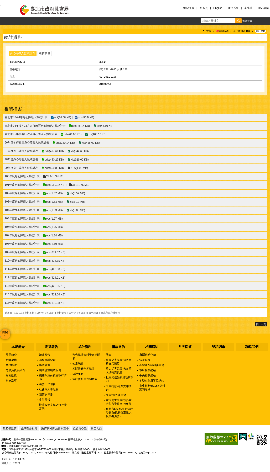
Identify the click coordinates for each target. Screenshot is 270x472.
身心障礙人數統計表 (22, 53)
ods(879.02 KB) (55, 252)
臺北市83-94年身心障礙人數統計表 (26, 117)
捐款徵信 (118, 347)
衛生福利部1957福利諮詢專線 (152, 387)
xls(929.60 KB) (80, 159)
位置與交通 (80, 428)
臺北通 (248, 8)
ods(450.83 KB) (54, 168)
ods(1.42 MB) (54, 193)
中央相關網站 (147, 375)
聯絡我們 (251, 347)
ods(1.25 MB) (54, 227)
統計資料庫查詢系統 (84, 379)
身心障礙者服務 (241, 31)
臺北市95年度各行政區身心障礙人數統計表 (31, 134)
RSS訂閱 (263, 8)
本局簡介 (18, 347)
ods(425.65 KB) (55, 286)
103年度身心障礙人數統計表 (22, 201)
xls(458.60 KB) (91, 142)
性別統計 (78, 363)
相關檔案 (13, 109)
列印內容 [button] (259, 37)
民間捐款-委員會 (116, 395)
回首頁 (204, 8)
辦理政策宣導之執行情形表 (53, 406)
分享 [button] (266, 21)
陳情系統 (233, 8)
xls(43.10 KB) (105, 125)
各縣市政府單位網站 (151, 380)
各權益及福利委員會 (151, 365)
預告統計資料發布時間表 (86, 356)
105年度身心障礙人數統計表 (22, 218)
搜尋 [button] (238, 20)
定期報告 (51, 347)
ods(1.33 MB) (54, 201)
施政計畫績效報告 (50, 370)
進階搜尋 (247, 20)
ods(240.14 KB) (65, 142)
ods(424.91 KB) (55, 277)
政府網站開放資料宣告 (55, 428)
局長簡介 (11, 354)
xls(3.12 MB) (77, 201)
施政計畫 (44, 365)
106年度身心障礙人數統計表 (22, 226)
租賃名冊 (44, 53)
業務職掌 (11, 365)
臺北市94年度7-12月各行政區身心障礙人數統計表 (35, 125)
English (217, 8)
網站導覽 (188, 8)
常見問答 (185, 347)
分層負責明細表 (15, 370)
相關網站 (151, 347)
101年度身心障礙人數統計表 (22, 184)
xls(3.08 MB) (77, 210)
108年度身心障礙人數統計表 (22, 243)
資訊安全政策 (29, 428)
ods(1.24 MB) (54, 235)
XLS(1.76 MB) (80, 184)
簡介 (108, 354)
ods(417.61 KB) (54, 151)
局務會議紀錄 (47, 359)
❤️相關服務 (222, 31)
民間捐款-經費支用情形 (119, 388)
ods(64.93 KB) (72, 134)
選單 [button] (6, 9)
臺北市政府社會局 (48, 10)
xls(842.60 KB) (80, 151)
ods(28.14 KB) (81, 125)
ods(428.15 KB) (55, 260)
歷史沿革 (11, 380)
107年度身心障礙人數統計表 (22, 235)
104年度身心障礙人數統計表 (22, 210)
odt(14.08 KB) (62, 117)
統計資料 (260, 31)
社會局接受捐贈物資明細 (119, 379)
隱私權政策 (10, 428)
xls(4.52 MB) (77, 193)
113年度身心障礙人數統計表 (22, 285)
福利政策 (11, 375)
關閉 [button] (5, 332)
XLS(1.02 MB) (79, 168)
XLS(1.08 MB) (54, 176)
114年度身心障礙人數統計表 (22, 294)
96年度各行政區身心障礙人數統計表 (27, 142)
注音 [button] (264, 37)
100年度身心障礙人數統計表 (22, 176)
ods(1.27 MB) (54, 218)
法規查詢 (144, 359)
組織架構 (11, 359)
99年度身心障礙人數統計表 (21, 167)
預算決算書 (46, 394)
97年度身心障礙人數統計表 (21, 151)
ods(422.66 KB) (55, 294)
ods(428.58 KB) (55, 269)
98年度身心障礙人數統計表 (21, 159)
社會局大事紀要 (48, 389)
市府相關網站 (147, 370)
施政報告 (44, 354)
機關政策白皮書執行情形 (53, 377)
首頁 (208, 31)
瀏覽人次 (6, 463)
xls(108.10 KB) (97, 134)
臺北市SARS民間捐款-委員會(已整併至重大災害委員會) (120, 412)
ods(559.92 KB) (55, 184)
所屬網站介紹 (147, 354)
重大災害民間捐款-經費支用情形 (119, 361)
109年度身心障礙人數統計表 (22, 252)
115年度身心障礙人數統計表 (22, 302)
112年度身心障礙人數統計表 (22, 277)
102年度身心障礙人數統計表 (22, 193)
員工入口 (96, 428)
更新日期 (6, 459)
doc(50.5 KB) (86, 117)
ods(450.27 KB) (54, 159)
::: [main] (4, 27)
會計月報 (44, 399)
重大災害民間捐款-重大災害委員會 (119, 370)
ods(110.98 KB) (55, 302)
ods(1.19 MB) (54, 243)
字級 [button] (258, 21)
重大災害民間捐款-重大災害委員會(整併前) (119, 402)
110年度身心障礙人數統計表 (22, 260)
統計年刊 (78, 373)
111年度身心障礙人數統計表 (22, 269)
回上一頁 (261, 324)
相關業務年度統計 (83, 368)
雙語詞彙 (218, 347)
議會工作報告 (47, 384)
